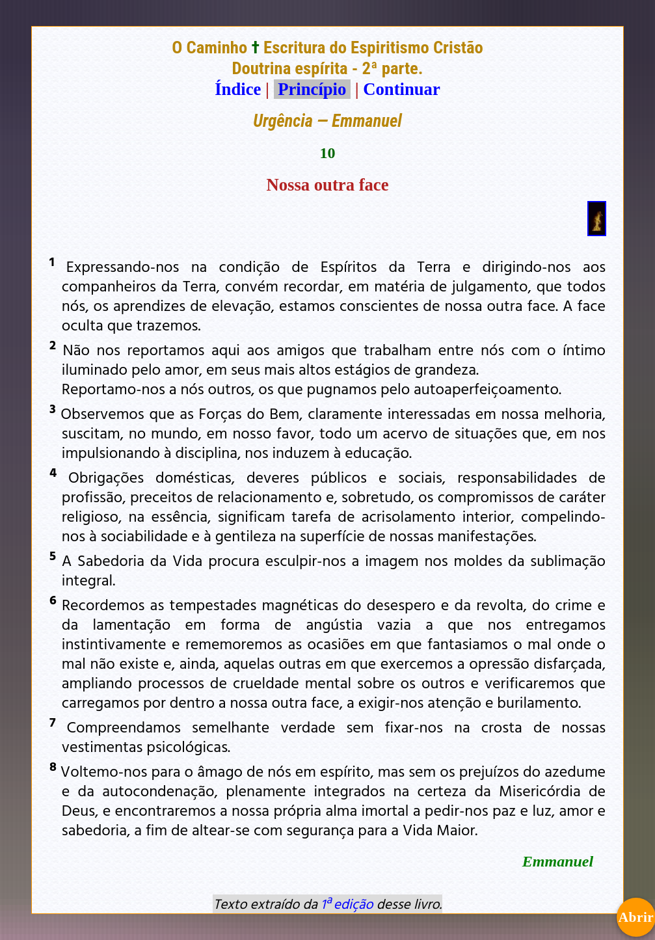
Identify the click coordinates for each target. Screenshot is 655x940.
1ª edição (347, 903)
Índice (238, 89)
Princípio (312, 89)
